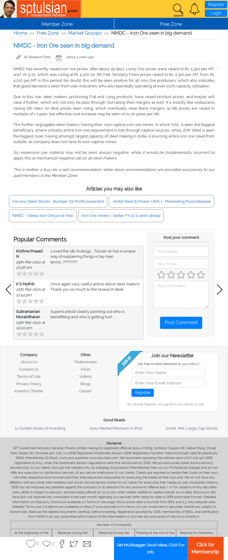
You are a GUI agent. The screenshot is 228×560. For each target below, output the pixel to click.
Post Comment (181, 322)
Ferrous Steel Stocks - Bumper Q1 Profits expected (58, 201)
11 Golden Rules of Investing (40, 428)
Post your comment (181, 237)
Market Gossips (85, 33)
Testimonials (85, 362)
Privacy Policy (28, 384)
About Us (28, 362)
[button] (194, 9)
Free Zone (48, 33)
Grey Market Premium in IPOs (116, 428)
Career (85, 391)
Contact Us (29, 369)
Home (20, 33)
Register (216, 4)
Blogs (85, 384)
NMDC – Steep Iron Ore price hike (42, 215)
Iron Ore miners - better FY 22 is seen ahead (121, 215)
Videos (85, 376)
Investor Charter (28, 391)
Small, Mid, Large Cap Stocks (192, 428)
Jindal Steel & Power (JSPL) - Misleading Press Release (162, 201)
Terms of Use (29, 376)
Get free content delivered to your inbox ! (168, 364)
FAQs (85, 369)
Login (216, 13)
